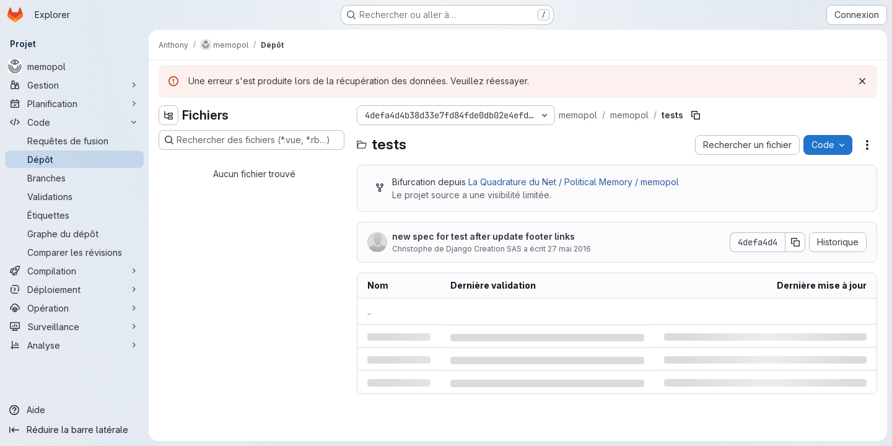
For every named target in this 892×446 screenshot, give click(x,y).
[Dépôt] (74, 159)
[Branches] (74, 177)
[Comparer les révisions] (74, 252)
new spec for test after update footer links (483, 236)
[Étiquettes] (74, 215)
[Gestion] (74, 85)
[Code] (74, 122)
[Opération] (74, 308)
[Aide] (74, 410)
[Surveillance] (74, 326)
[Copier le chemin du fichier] (696, 115)
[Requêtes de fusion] (74, 140)
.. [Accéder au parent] (369, 311)
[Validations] (74, 196)
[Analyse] (74, 345)
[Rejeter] (862, 81)
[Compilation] (74, 270)
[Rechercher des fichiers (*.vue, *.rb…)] (251, 140)
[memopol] (74, 66)
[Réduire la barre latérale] (74, 430)
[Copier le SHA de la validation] (795, 242)
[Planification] (74, 103)
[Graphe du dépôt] (74, 233)
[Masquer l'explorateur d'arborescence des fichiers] (168, 115)
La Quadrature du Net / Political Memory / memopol (573, 182)
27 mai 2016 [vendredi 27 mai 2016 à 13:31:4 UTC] (569, 248)
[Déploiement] (74, 289)
